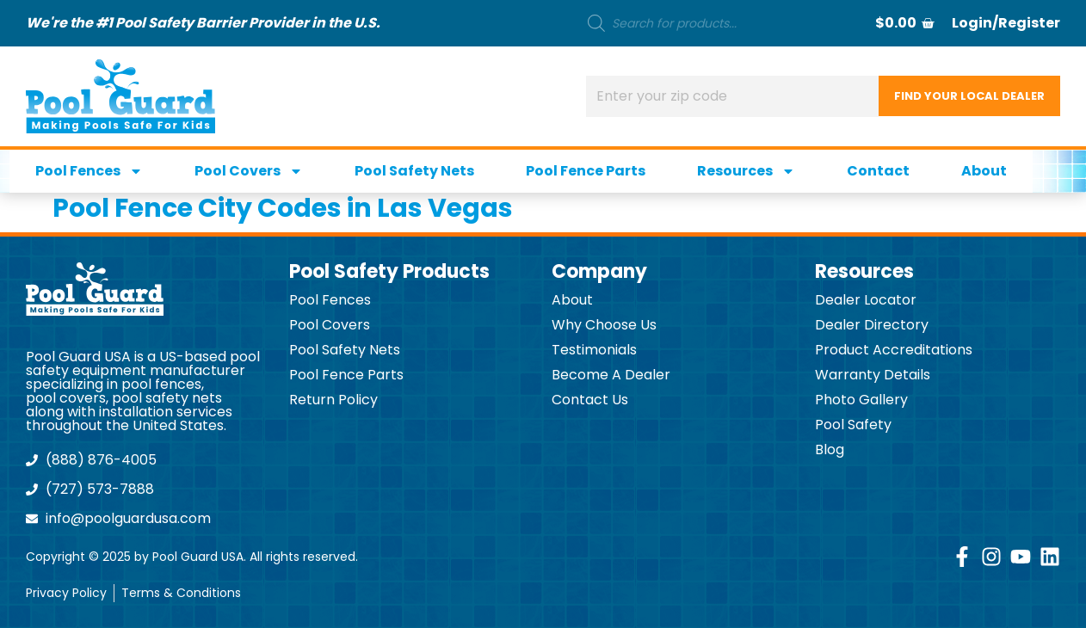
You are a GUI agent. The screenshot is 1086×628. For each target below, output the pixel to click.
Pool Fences (89, 171)
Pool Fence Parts (585, 171)
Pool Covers (248, 171)
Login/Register (1006, 23)
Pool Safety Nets (414, 171)
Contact (878, 171)
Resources (746, 171)
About (984, 171)
